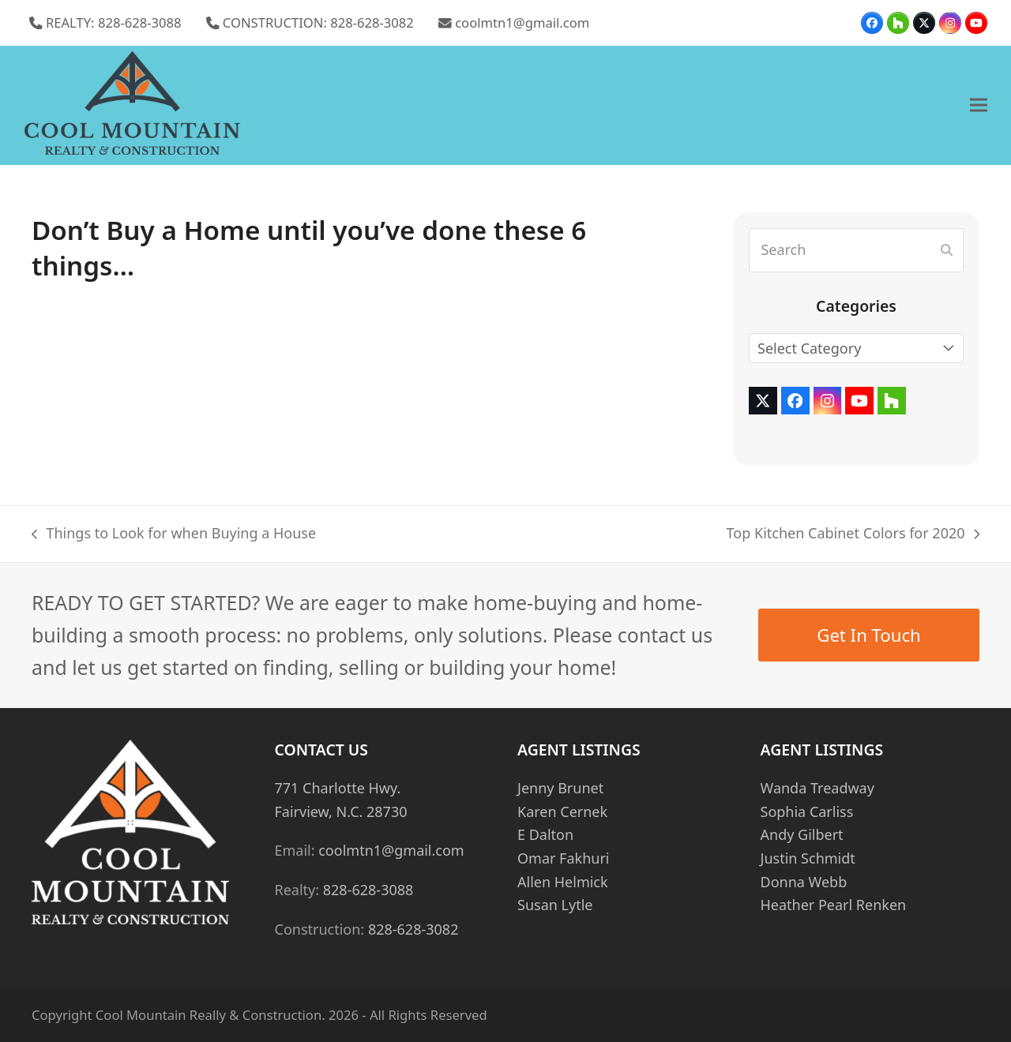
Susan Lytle (554, 904)
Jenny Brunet (560, 787)
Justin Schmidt (808, 858)
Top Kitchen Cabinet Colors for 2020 (853, 534)
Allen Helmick (562, 881)
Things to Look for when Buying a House (174, 534)
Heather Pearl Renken (834, 904)
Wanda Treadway (817, 787)
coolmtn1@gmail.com (522, 22)
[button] (978, 105)
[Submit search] (947, 250)
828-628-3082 (413, 929)
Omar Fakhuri (563, 858)
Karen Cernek (562, 811)
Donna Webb (804, 881)
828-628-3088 (368, 889)
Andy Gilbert (802, 834)
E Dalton (545, 834)
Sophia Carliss (807, 811)
